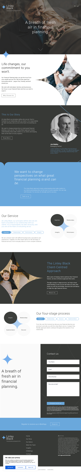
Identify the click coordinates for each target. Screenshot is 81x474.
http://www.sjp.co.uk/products (70, 444)
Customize (10, 467)
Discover (61, 318)
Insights (28, 447)
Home (28, 435)
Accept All (31, 467)
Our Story (29, 438)
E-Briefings (29, 450)
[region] (20, 463)
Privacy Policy (70, 412)
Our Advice (29, 441)
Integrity (39, 232)
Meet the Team (31, 444)
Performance (28, 232)
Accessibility (50, 469)
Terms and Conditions (41, 469)
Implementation (72, 318)
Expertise (6, 232)
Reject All (20, 467)
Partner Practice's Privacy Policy (69, 408)
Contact (28, 453)
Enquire (40, 318)
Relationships (17, 232)
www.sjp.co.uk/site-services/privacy (54, 410)
